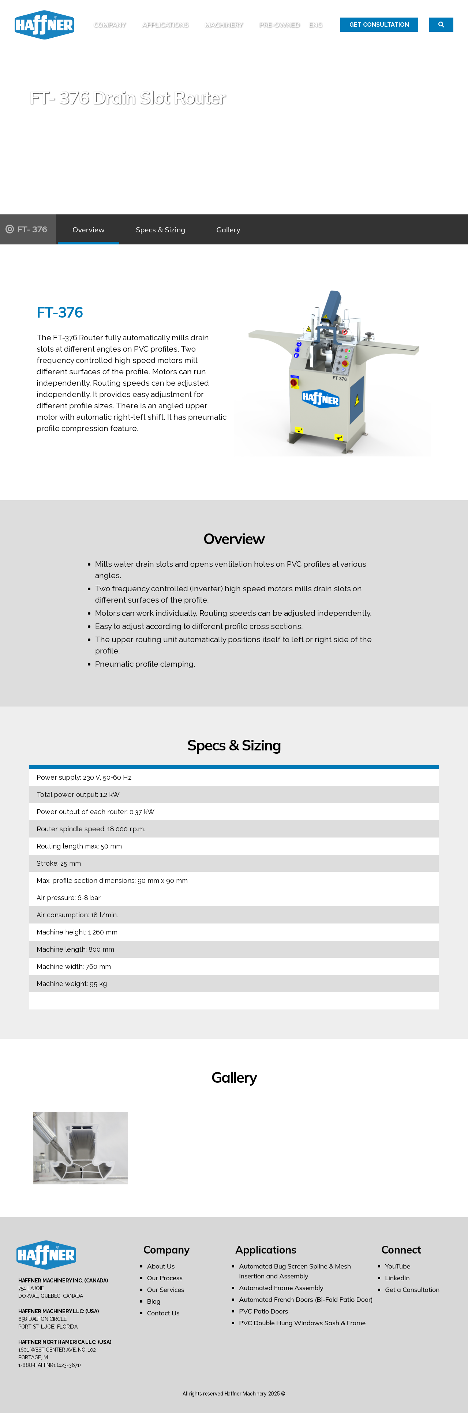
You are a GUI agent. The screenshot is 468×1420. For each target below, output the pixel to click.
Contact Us (163, 1316)
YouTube (397, 1270)
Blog (154, 1305)
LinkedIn (397, 1281)
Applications (195, 21)
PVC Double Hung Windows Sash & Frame (302, 1326)
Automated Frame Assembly (281, 1291)
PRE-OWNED (309, 21)
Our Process (165, 1281)
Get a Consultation (412, 1293)
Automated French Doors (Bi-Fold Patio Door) (306, 1303)
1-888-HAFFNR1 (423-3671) (49, 1372)
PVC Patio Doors (263, 1315)
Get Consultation (379, 26)
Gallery (228, 232)
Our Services (165, 1293)
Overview (88, 232)
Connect (401, 1253)
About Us (161, 1270)
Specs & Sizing (160, 232)
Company (139, 21)
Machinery (253, 21)
